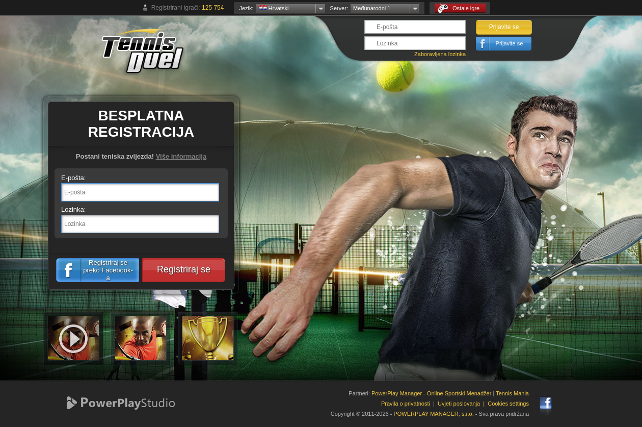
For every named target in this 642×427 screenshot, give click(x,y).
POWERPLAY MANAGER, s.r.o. (433, 414)
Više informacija (181, 156)
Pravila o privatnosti (405, 403)
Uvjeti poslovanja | (463, 403)
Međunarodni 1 (371, 8)
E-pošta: (73, 178)
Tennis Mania (512, 393)
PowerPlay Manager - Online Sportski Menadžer (431, 393)
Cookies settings (508, 403)
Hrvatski (274, 8)
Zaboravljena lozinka (440, 54)
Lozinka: (73, 209)
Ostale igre (458, 8)
